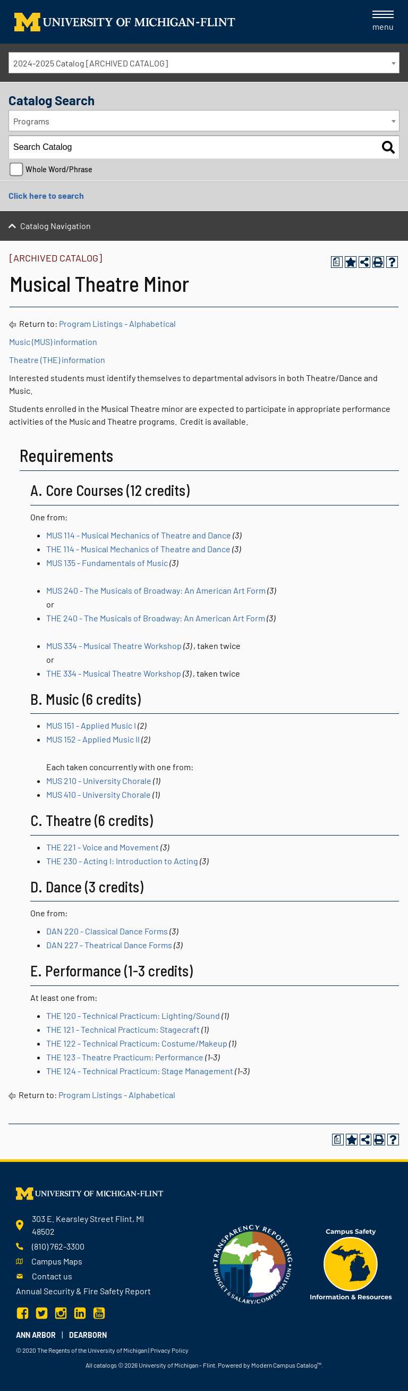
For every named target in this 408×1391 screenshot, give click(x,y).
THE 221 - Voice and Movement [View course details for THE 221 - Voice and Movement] (102, 847)
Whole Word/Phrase (59, 169)
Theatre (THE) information (57, 360)
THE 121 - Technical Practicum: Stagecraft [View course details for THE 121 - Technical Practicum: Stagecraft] (123, 1029)
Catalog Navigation (55, 226)
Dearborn (88, 1334)
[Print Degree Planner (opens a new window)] (337, 262)
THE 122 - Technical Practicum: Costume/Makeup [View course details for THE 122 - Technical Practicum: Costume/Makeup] (136, 1043)
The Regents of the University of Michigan (92, 1350)
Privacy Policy (169, 1350)
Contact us (52, 1276)
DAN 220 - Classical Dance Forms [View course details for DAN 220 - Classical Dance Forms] (107, 931)
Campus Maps (56, 1261)
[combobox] (204, 62)
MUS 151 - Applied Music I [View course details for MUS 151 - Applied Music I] (91, 725)
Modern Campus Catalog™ (286, 1365)
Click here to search (46, 195)
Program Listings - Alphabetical (117, 323)
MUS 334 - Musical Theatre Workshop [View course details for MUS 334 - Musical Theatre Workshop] (114, 645)
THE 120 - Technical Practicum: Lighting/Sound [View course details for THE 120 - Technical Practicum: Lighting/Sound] (133, 1015)
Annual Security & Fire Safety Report (83, 1291)
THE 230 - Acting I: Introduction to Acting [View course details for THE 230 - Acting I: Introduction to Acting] (122, 861)
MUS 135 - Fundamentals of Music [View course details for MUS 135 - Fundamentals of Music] (107, 563)
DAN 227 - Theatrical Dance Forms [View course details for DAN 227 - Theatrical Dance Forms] (109, 945)
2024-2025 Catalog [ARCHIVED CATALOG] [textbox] (90, 63)
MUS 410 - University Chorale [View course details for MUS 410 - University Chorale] (98, 794)
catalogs (105, 1365)
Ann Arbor (36, 1334)
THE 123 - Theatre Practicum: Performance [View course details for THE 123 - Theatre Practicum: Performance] (124, 1057)
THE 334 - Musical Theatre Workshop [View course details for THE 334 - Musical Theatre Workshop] (113, 673)
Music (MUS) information (53, 341)
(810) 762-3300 (58, 1246)
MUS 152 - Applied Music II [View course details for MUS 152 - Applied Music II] (93, 739)
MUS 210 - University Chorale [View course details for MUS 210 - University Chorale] (98, 780)
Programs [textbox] (31, 121)
